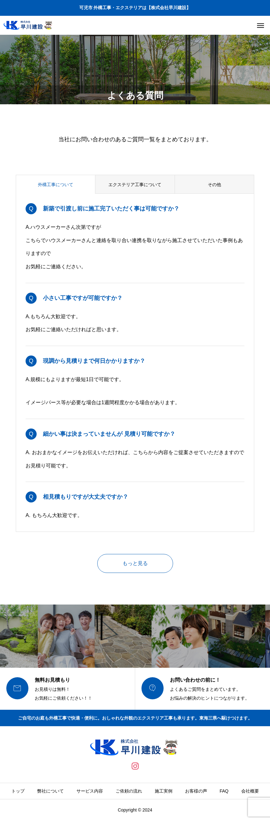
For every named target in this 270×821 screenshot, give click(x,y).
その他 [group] (214, 184)
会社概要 (250, 791)
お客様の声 (196, 791)
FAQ (224, 791)
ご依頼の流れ (129, 791)
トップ (18, 791)
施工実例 (163, 791)
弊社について (50, 791)
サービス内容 (89, 791)
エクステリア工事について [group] (134, 184)
